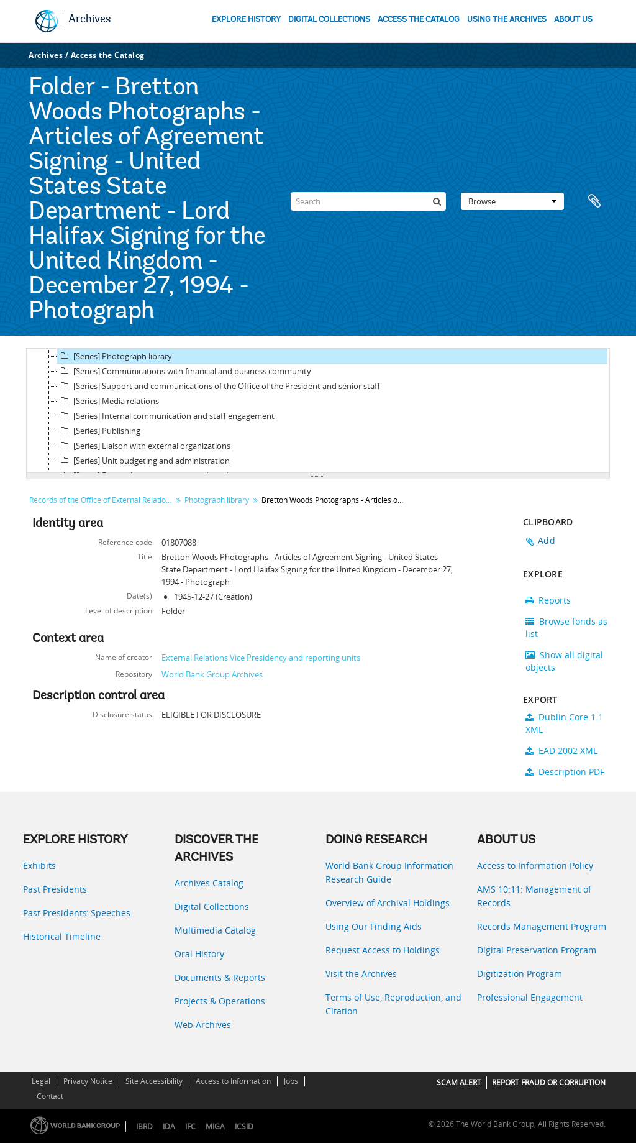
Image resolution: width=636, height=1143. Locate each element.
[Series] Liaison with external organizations (143, 445)
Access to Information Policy (535, 865)
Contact (50, 1096)
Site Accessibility (154, 1081)
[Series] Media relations (108, 400)
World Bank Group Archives (212, 674)
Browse (512, 201)
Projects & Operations (220, 1001)
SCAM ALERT (459, 1082)
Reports (548, 600)
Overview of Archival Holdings (387, 903)
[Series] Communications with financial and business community (184, 371)
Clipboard (594, 201)
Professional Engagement (530, 997)
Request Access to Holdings (382, 950)
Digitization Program (519, 974)
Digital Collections (212, 906)
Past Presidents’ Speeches (76, 913)
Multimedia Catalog (215, 930)
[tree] (318, 411)
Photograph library (216, 500)
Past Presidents (55, 889)
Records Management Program (541, 926)
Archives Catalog (209, 883)
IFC (190, 1126)
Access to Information (233, 1081)
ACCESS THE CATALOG (419, 20)
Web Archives (203, 1025)
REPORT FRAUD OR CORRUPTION (549, 1082)
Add (546, 540)
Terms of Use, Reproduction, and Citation (393, 1004)
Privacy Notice (87, 1081)
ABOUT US (573, 20)
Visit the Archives (361, 974)
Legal (41, 1081)
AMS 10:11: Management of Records (534, 896)
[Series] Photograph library (114, 356)
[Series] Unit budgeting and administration (143, 460)
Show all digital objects (564, 661)
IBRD (144, 1126)
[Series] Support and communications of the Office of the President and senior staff (218, 386)
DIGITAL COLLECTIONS (329, 20)
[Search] (368, 201)
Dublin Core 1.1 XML (564, 723)
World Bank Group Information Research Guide (389, 872)
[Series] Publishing (98, 430)
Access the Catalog (108, 55)
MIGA (215, 1126)
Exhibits (39, 865)
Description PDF (564, 772)
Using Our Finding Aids (373, 926)
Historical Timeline (62, 936)
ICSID (244, 1126)
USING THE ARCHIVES (507, 20)
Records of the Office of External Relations (101, 500)
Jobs (291, 1081)
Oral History (199, 954)
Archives (89, 19)
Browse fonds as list (566, 627)
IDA (169, 1126)
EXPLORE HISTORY (246, 20)
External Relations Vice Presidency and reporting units (260, 657)
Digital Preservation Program (536, 950)
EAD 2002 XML (561, 750)
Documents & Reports (220, 977)
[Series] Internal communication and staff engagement (166, 415)
